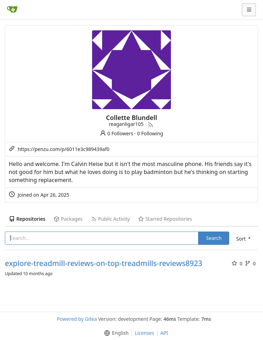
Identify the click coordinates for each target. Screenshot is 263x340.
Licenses (144, 333)
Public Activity (110, 219)
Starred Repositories (165, 219)
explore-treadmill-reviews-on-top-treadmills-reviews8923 (103, 263)
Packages (68, 219)
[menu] (244, 238)
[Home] (12, 10)
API (164, 333)
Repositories (27, 219)
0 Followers (116, 133)
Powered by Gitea (77, 319)
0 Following (150, 133)
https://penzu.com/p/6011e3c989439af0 (64, 149)
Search (213, 238)
